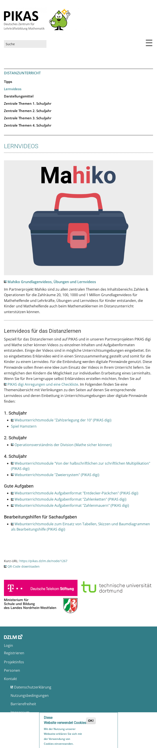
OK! (91, 721)
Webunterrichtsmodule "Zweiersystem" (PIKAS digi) (57, 474)
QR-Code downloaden (23, 566)
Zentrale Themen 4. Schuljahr (27, 125)
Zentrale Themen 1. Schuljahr (27, 103)
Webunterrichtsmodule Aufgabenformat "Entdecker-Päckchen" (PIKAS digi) (76, 493)
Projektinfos (14, 662)
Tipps (8, 81)
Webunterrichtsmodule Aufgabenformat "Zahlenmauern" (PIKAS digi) (72, 505)
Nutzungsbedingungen (30, 695)
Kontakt (10, 678)
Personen (12, 670)
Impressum (20, 712)
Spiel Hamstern (24, 426)
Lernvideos (12, 89)
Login (8, 645)
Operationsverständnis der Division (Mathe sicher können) (63, 444)
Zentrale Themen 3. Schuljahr (27, 118)
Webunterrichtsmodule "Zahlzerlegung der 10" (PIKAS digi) (63, 420)
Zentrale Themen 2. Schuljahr (27, 110)
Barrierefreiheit (23, 703)
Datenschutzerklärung (32, 687)
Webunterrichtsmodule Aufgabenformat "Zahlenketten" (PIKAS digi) (70, 499)
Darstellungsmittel (18, 96)
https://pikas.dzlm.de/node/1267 (43, 561)
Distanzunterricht (22, 73)
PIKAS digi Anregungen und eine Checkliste (42, 384)
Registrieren (14, 653)
